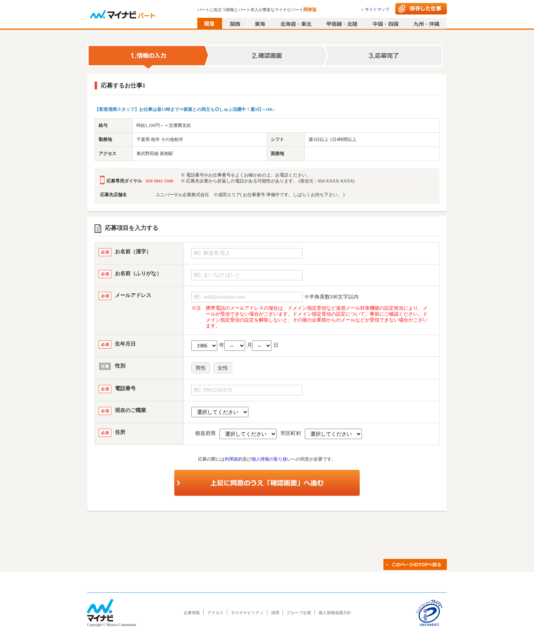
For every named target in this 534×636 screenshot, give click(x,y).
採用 (275, 612)
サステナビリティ (247, 612)
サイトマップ (377, 9)
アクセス (215, 612)
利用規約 (234, 459)
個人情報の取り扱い (271, 459)
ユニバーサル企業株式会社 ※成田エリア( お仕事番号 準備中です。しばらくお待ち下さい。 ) (250, 194)
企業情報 (192, 612)
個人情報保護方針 (335, 612)
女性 (223, 368)
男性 (200, 368)
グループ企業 (299, 612)
